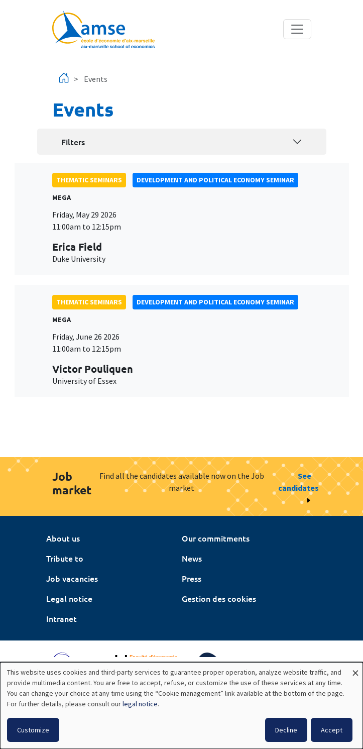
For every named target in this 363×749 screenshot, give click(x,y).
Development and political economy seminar (215, 179)
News (192, 558)
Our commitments (216, 538)
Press (191, 578)
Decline (286, 729)
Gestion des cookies (219, 598)
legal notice (140, 703)
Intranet (61, 618)
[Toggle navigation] (297, 29)
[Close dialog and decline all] (355, 668)
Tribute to (64, 558)
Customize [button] (33, 729)
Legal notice (69, 598)
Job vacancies (72, 578)
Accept (331, 729)
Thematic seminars (89, 179)
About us (63, 538)
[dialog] (181, 705)
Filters (73, 141)
